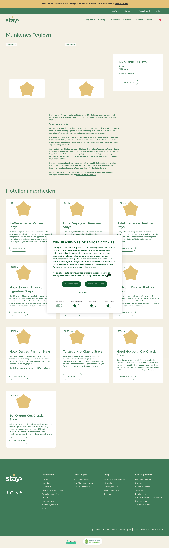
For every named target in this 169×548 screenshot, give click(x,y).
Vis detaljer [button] (84, 292)
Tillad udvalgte (71, 284)
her (109, 276)
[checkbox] (59, 303)
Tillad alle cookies (96, 284)
